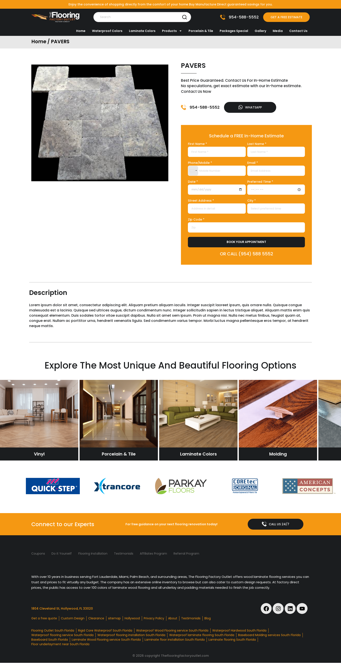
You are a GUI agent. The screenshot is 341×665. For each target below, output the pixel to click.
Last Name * (256, 145)
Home (80, 31)
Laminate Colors (142, 31)
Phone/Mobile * (200, 164)
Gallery (260, 31)
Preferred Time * (260, 183)
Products (172, 31)
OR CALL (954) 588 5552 (246, 255)
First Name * (197, 145)
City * (251, 202)
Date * (193, 183)
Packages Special (234, 31)
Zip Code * (196, 221)
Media (278, 31)
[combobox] (193, 171)
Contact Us (298, 31)
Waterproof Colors (107, 31)
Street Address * (201, 202)
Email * (252, 164)
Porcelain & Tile (201, 31)
